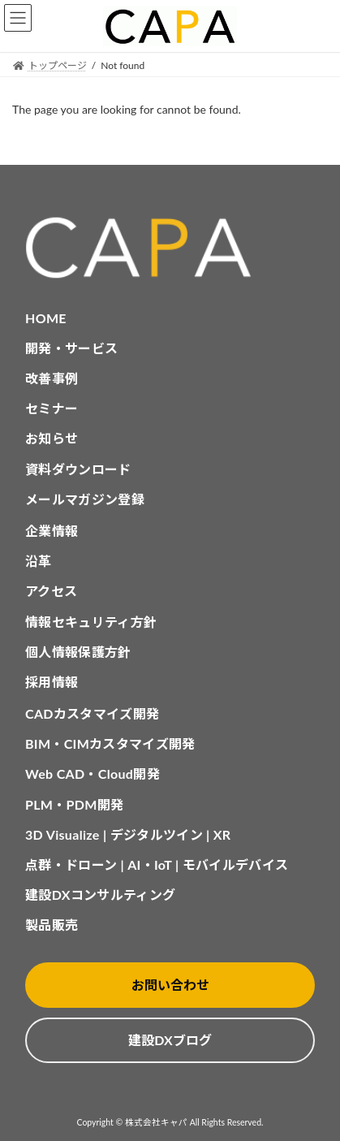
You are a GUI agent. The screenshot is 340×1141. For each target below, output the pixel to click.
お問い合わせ (170, 984)
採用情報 (51, 681)
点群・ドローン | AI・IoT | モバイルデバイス (156, 864)
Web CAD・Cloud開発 (92, 773)
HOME (46, 318)
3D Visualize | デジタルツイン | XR (127, 834)
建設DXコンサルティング (100, 894)
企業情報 (51, 530)
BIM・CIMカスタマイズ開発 (110, 743)
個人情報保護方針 (78, 651)
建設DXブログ (169, 1040)
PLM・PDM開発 (74, 804)
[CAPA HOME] (170, 248)
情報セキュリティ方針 (91, 621)
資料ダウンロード (78, 469)
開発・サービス (71, 348)
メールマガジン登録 (84, 499)
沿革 (38, 560)
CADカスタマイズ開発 (92, 713)
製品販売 (51, 924)
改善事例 (51, 378)
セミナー (51, 408)
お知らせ (51, 438)
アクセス (51, 591)
